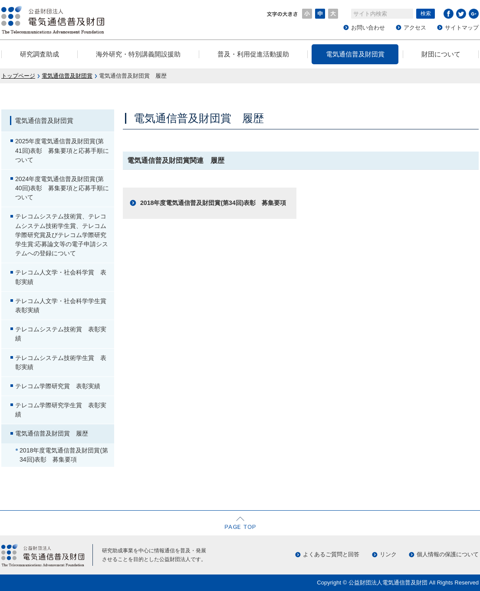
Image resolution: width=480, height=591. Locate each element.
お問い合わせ (368, 27)
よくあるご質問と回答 (331, 554)
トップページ (18, 76)
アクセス (415, 27)
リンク (388, 554)
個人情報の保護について (448, 554)
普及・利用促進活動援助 (253, 54)
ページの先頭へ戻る (240, 522)
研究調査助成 (39, 54)
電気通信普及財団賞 (355, 54)
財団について (440, 54)
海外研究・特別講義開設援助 (138, 54)
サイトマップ (462, 27)
